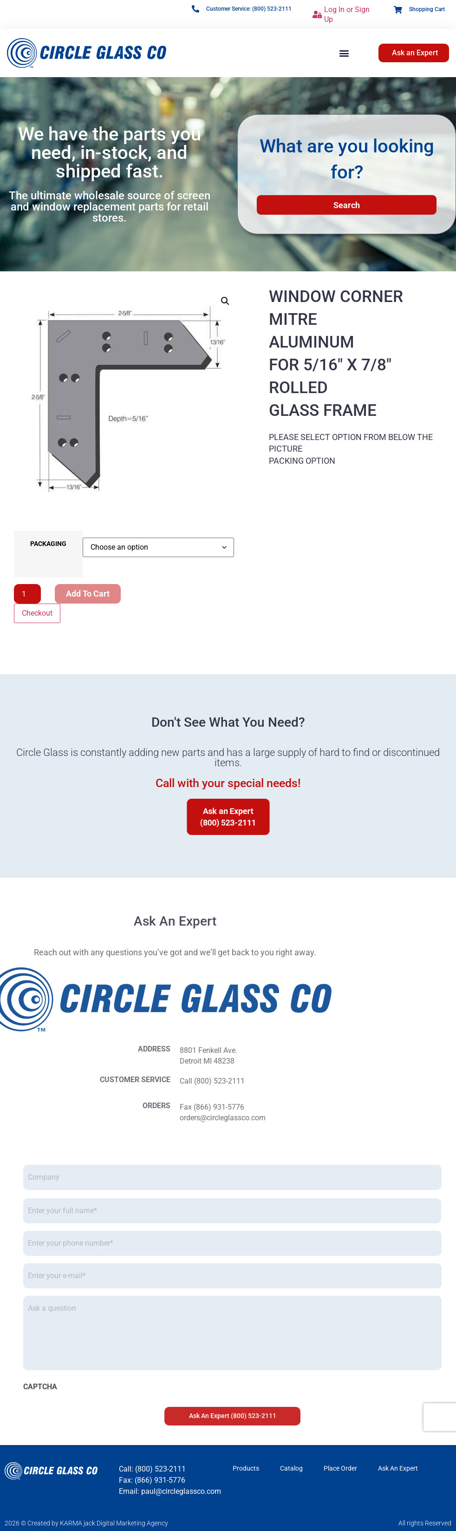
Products (246, 1468)
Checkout (37, 613)
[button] (344, 53)
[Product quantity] (27, 594)
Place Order (340, 1468)
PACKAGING (48, 544)
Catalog (291, 1468)
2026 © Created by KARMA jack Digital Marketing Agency (86, 1523)
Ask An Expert (398, 1468)
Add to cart (88, 593)
